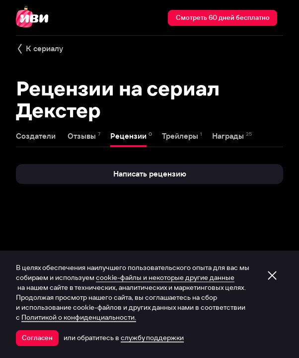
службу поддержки (152, 338)
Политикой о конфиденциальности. (78, 317)
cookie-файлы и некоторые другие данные (165, 277)
